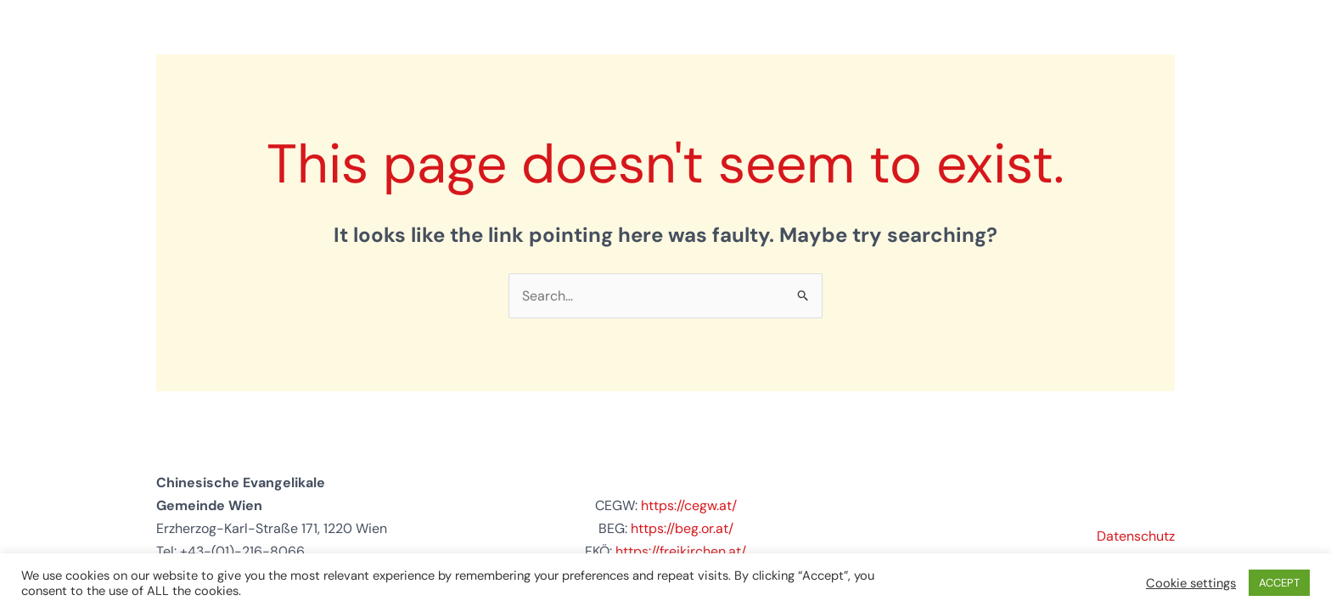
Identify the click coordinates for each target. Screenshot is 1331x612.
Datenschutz (1136, 536)
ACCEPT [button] (1279, 583)
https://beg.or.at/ (682, 528)
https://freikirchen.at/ (680, 551)
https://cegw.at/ (689, 505)
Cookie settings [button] (1191, 583)
